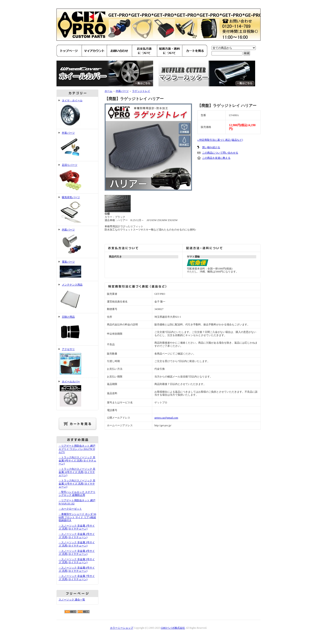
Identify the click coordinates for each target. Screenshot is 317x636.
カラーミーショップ (121, 627)
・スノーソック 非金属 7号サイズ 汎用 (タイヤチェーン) (77, 578)
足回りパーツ (77, 177)
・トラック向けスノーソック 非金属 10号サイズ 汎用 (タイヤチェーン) (77, 472)
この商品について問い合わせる (220, 152)
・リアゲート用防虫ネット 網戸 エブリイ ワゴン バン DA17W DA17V (77, 448)
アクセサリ (77, 362)
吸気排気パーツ (77, 210)
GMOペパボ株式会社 (173, 627)
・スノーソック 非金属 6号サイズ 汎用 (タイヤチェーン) (77, 569)
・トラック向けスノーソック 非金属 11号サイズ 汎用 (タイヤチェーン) (77, 483)
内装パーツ (77, 242)
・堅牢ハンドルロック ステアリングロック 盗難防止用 (77, 494)
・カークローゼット (70, 508)
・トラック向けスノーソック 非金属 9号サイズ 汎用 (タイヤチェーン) (77, 460)
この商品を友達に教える (216, 157)
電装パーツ (77, 269)
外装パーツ (77, 145)
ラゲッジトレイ (141, 91)
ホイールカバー (77, 394)
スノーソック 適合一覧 (72, 599)
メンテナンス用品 (77, 297)
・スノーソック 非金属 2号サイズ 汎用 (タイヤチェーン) (77, 536)
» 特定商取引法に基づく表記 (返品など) (220, 139)
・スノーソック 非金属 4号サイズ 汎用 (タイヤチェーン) (77, 552)
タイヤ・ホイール (77, 113)
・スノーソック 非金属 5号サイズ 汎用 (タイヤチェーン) (77, 561)
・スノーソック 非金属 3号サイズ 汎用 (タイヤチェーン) (77, 544)
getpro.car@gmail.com (166, 417)
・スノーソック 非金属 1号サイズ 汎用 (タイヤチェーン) (77, 527)
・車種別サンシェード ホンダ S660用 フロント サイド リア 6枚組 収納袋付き (77, 517)
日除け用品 (77, 329)
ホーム (108, 91)
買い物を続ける (211, 147)
